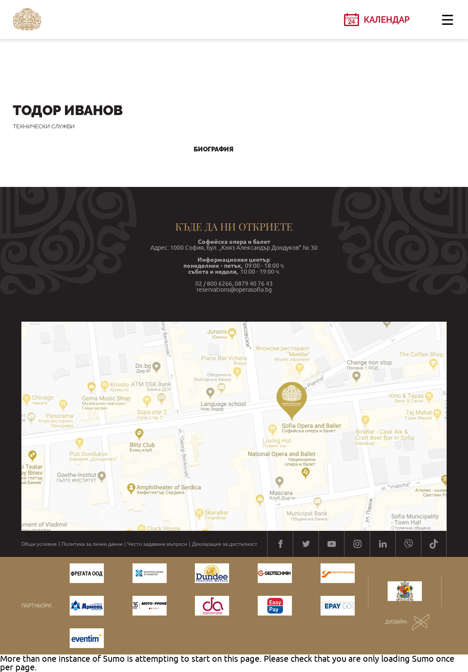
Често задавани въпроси (157, 544)
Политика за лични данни (92, 544)
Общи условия (39, 544)
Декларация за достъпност (224, 544)
